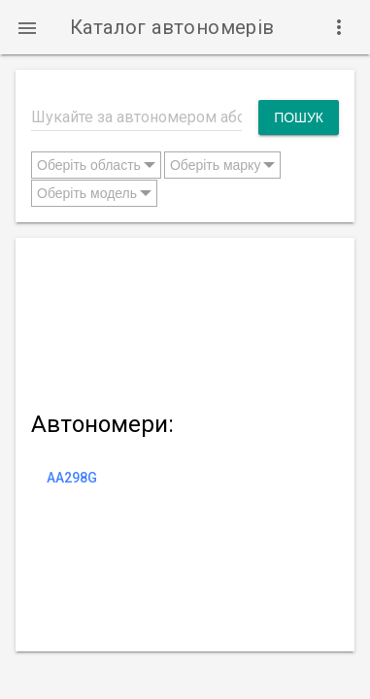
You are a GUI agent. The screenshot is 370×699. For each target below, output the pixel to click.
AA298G (72, 477)
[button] (27, 27)
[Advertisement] (185, 320)
